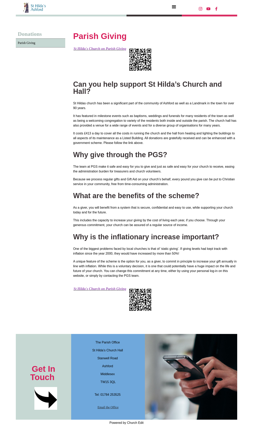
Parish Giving (26, 43)
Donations (30, 34)
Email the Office (108, 407)
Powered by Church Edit (127, 422)
